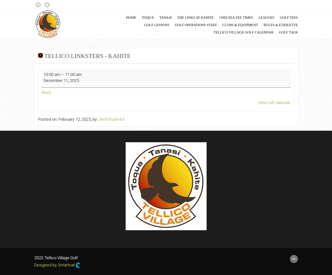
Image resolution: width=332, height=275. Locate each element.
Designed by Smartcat (57, 265)
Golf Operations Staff (196, 25)
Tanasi (165, 17)
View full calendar (274, 102)
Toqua (148, 17)
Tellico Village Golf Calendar (243, 32)
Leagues (266, 17)
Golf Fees (289, 17)
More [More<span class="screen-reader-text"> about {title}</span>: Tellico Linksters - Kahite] (46, 92)
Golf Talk (288, 32)
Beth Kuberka (112, 119)
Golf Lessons (156, 25)
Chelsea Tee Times (236, 17)
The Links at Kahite (195, 17)
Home (131, 17)
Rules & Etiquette (281, 25)
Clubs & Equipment (240, 25)
